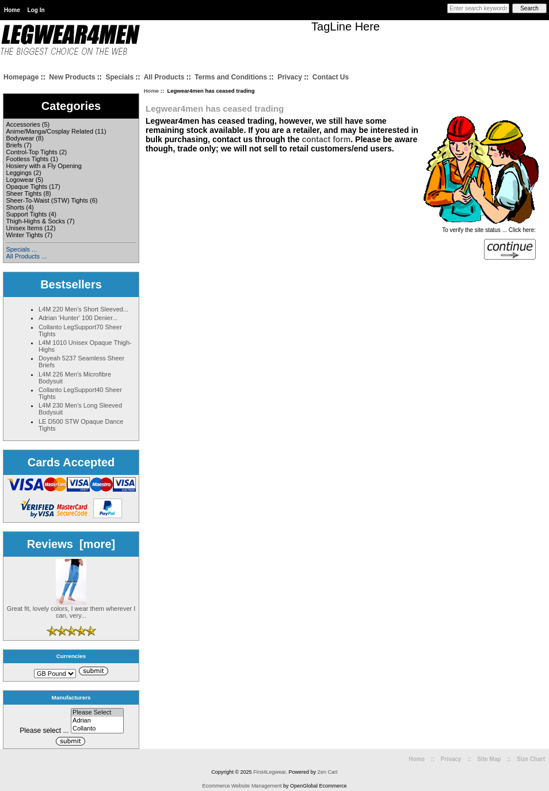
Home (12, 10)
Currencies (71, 656)
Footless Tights (27, 158)
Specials (119, 77)
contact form (326, 139)
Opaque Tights (26, 186)
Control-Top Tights (31, 152)
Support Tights (26, 214)
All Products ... (26, 256)
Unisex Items (24, 228)
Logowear (19, 179)
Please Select (97, 713)
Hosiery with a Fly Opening (43, 165)
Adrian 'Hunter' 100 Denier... (78, 317)
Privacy (289, 77)
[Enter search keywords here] (478, 8)
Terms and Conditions (231, 77)
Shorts (15, 207)
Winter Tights (24, 234)
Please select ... (44, 731)
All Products (164, 77)
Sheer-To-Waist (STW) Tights (47, 200)
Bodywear (20, 138)
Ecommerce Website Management (242, 786)
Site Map (489, 759)
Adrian (97, 721)
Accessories (23, 124)
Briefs (14, 145)
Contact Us (330, 77)
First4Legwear (269, 772)
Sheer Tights (23, 193)
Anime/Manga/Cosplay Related (49, 131)
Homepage (21, 77)
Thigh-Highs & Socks (35, 221)
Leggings (19, 172)
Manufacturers (70, 697)
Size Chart (531, 759)
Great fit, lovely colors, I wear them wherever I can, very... (71, 609)
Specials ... (21, 249)
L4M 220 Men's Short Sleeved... (83, 309)
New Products (72, 77)
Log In (36, 10)
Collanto (97, 729)
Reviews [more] (71, 544)
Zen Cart (328, 772)
